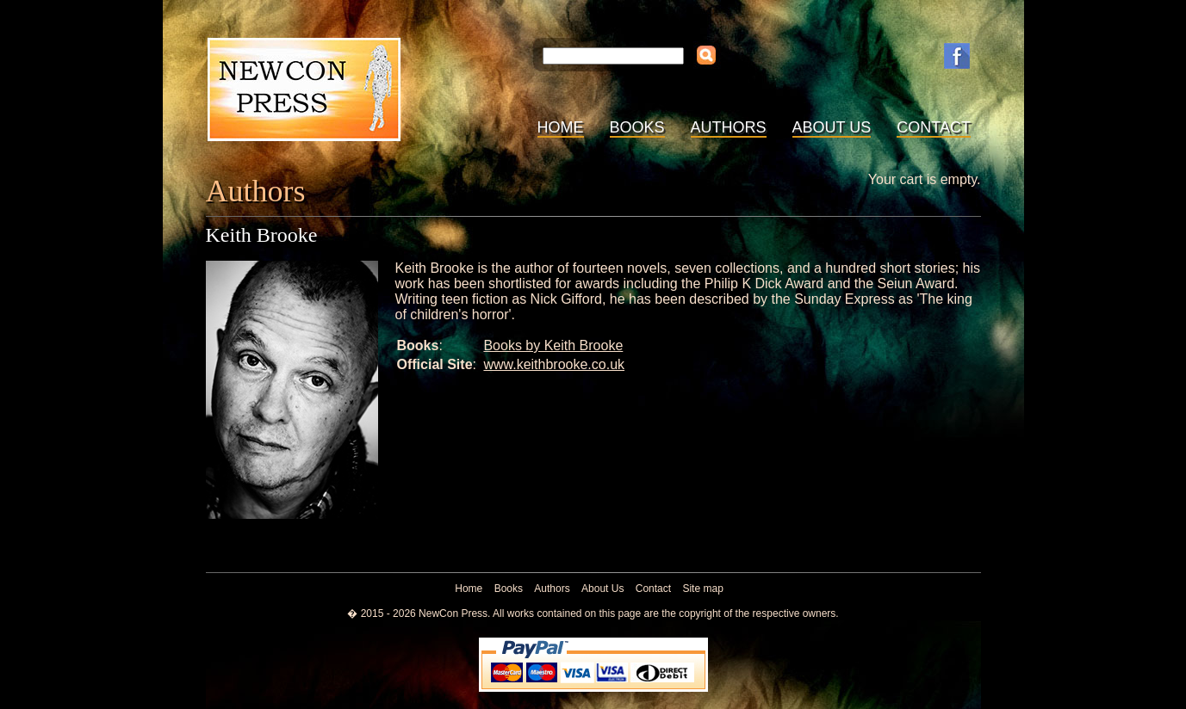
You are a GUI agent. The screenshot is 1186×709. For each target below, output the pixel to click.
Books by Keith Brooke (553, 345)
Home (560, 127)
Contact (934, 127)
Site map (702, 589)
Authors (729, 127)
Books (637, 127)
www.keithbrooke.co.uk (553, 364)
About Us (832, 127)
